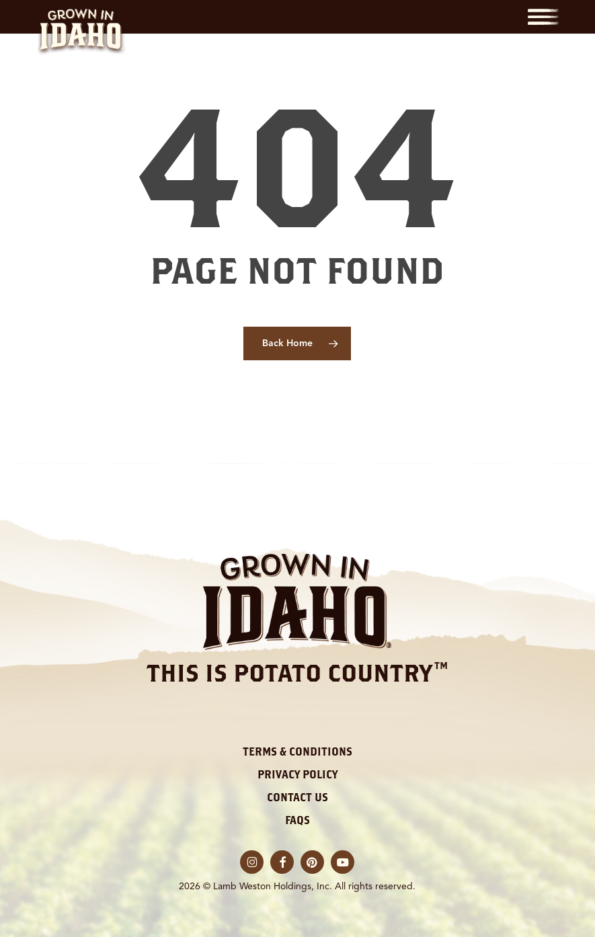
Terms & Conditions (297, 751)
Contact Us (297, 797)
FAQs (297, 820)
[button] (543, 17)
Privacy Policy (297, 774)
